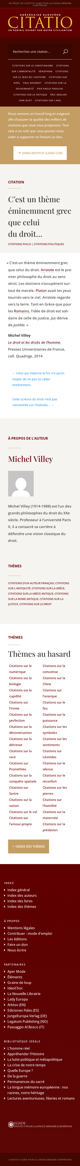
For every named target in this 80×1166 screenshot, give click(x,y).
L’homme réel (18, 1048)
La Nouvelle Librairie (24, 993)
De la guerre (17, 1076)
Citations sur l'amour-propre (20, 821)
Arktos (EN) (16, 1004)
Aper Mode (16, 971)
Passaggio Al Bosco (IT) (25, 1027)
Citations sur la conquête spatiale (22, 778)
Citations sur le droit (35, 604)
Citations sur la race (20, 754)
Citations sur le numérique (20, 669)
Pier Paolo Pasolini (50, 88)
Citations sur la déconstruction (20, 729)
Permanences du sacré (25, 1081)
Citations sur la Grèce (48, 588)
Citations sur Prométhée (18, 766)
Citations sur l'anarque (52, 693)
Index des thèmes (30, 846)
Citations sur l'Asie (48, 100)
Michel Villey (30, 459)
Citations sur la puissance (54, 717)
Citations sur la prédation (54, 827)
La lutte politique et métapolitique (34, 1059)
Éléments (14, 977)
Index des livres (20, 901)
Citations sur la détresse (20, 742)
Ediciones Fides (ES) (23, 1010)
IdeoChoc (15, 988)
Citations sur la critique (30, 94)
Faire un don (17, 944)
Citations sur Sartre (18, 790)
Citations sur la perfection (20, 717)
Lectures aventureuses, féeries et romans (41, 1098)
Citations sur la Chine (54, 681)
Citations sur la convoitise (54, 669)
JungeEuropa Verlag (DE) (27, 1016)
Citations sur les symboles (55, 729)
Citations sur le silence (54, 766)
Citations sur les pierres (55, 790)
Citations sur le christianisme (32, 65)
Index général (18, 890)
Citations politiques (49, 244)
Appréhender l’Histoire (25, 1054)
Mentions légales (21, 928)
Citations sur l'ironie (18, 705)
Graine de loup (19, 982)
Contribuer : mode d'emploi (29, 933)
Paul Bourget (32, 82)
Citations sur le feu (54, 705)
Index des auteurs (22, 895)
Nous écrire (16, 950)
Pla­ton (41, 290)
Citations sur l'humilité (52, 802)
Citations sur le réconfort (54, 778)
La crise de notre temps (26, 1065)
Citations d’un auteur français (31, 583)
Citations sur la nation (20, 802)
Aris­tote (47, 269)
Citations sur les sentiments (55, 742)
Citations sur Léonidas (52, 754)
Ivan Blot (25, 100)
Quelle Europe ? (20, 1070)
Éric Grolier (58, 94)
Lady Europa (17, 999)
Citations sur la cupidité (20, 693)
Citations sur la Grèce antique (30, 593)
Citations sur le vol (23, 812)
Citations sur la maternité (54, 815)
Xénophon (45, 71)
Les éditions (17, 939)
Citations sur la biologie (20, 681)
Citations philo (19, 244)
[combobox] (40, 51)
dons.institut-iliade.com (42, 153)
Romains (21, 311)
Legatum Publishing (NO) (27, 1021)
